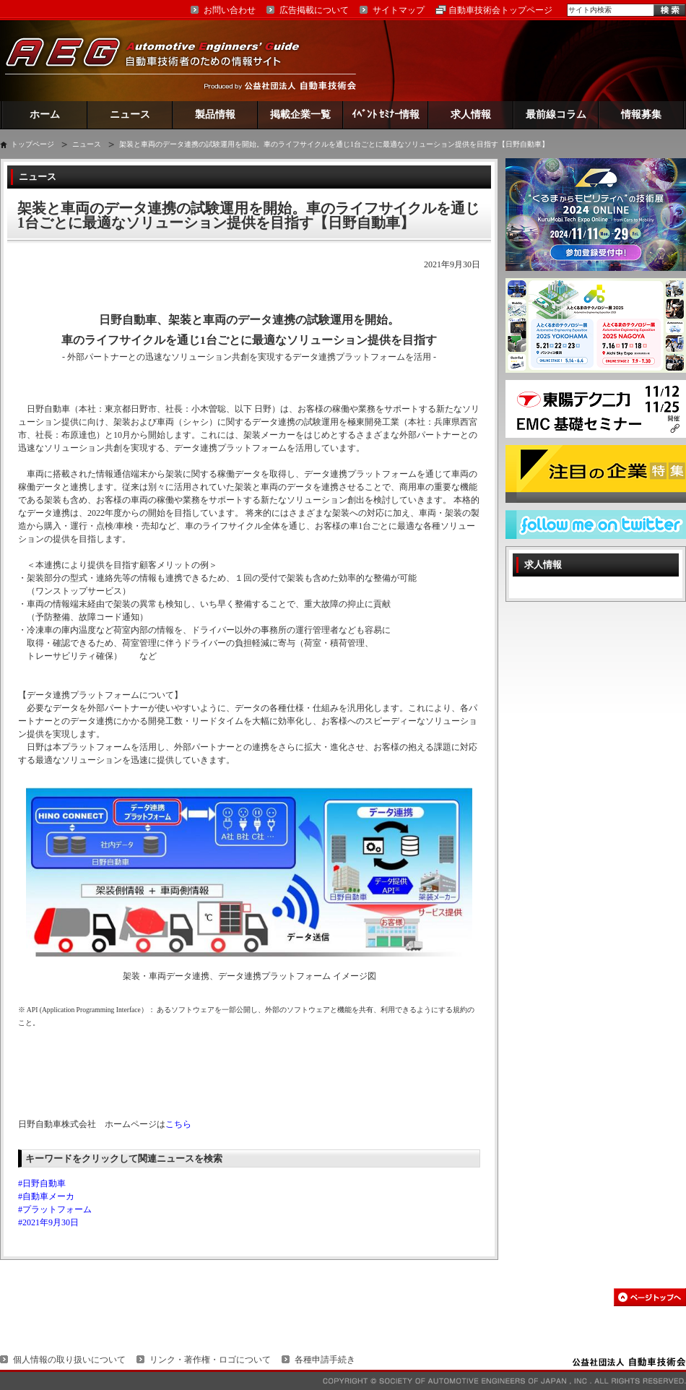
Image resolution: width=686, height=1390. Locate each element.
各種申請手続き (325, 1360)
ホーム (45, 114)
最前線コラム (556, 114)
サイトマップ (399, 10)
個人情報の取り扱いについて (69, 1360)
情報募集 (641, 114)
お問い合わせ (230, 10)
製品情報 (215, 114)
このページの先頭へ (650, 1297)
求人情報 (471, 114)
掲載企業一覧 (300, 114)
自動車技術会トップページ (500, 10)
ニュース (130, 114)
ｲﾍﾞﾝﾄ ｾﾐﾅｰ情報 (386, 114)
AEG (161, 60)
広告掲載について (314, 10)
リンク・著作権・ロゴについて (210, 1360)
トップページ (32, 144)
